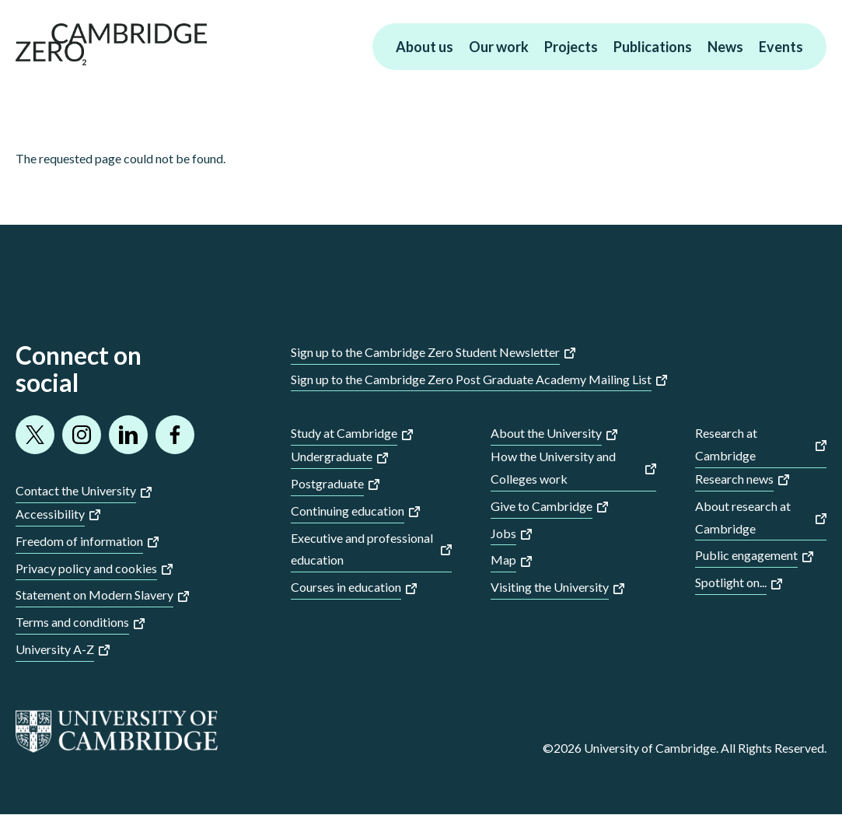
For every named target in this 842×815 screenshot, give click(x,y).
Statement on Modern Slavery (94, 594)
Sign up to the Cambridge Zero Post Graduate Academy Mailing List (471, 379)
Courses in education (346, 586)
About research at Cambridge (743, 517)
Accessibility (50, 513)
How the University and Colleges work (553, 467)
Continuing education (347, 510)
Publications (652, 46)
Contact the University (76, 490)
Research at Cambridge (726, 444)
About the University (546, 432)
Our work (499, 46)
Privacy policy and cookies (86, 568)
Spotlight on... (731, 582)
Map (503, 559)
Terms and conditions (72, 621)
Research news (734, 478)
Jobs (503, 533)
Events (781, 46)
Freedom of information (79, 540)
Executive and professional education (362, 549)
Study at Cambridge (344, 432)
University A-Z (55, 649)
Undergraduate (331, 456)
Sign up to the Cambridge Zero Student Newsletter (425, 352)
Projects (571, 46)
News (725, 46)
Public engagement (746, 554)
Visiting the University (550, 586)
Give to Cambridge (541, 505)
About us (424, 46)
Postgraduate (327, 483)
